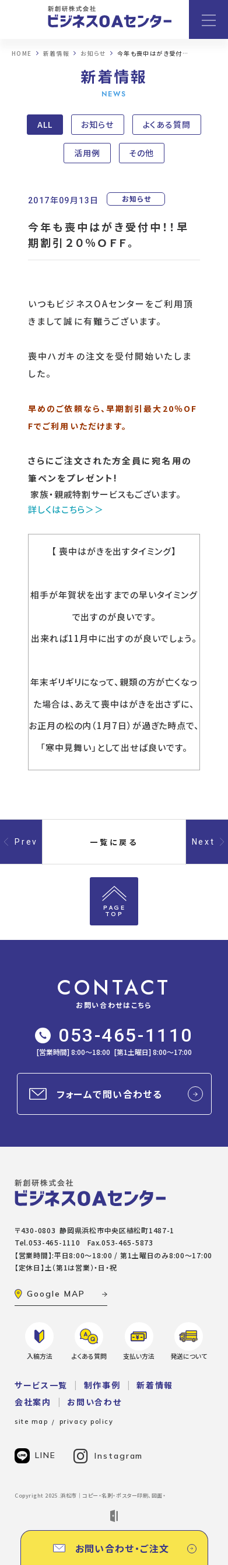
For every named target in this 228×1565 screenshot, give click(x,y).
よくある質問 (167, 124)
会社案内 (33, 1402)
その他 (141, 153)
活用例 (87, 153)
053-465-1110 (114, 1035)
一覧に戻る (114, 842)
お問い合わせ (94, 1402)
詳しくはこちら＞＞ (66, 509)
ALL (44, 124)
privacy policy (86, 1421)
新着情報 (154, 1385)
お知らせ (97, 124)
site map (31, 1421)
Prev (26, 841)
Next (203, 841)
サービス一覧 (41, 1385)
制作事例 (102, 1385)
